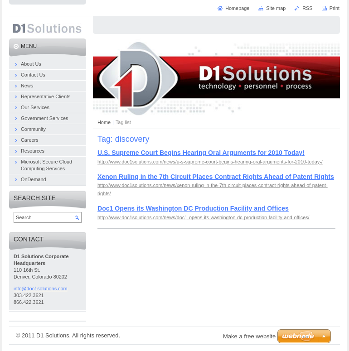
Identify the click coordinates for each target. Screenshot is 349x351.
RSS (307, 8)
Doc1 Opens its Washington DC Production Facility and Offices (193, 208)
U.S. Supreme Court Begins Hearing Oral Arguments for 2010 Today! (201, 152)
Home (104, 122)
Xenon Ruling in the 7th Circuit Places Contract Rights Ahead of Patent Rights (215, 176)
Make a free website (249, 336)
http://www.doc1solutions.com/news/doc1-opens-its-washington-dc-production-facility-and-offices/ (203, 217)
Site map (276, 8)
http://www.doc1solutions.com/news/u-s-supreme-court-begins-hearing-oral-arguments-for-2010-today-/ (210, 161)
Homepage (237, 8)
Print (334, 8)
